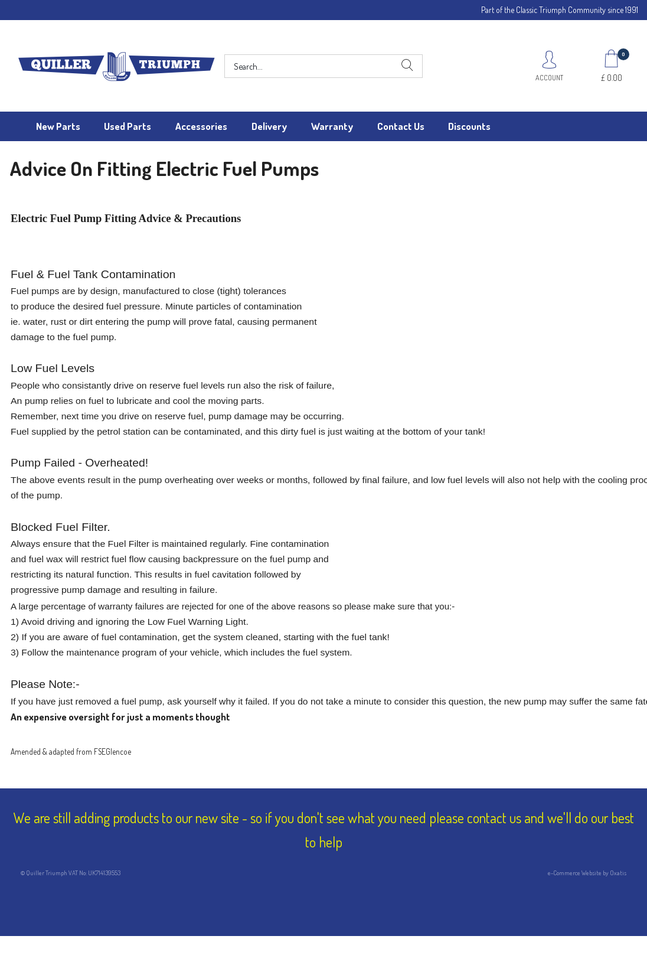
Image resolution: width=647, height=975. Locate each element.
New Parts (58, 126)
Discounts (469, 126)
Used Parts (127, 126)
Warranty (332, 126)
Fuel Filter (128, 544)
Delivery (269, 126)
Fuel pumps (35, 291)
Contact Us (400, 126)
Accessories (201, 126)
